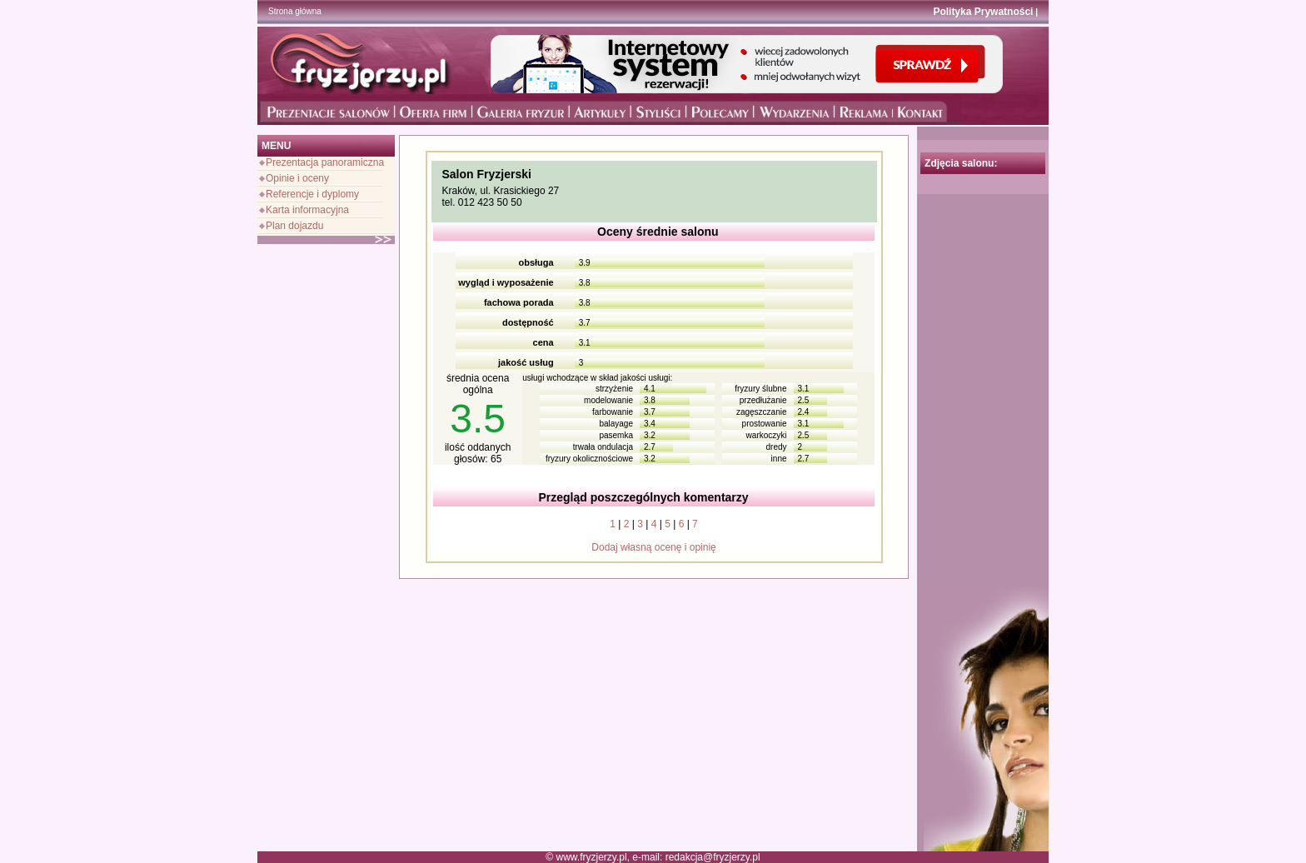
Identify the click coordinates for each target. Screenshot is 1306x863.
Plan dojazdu (294, 226)
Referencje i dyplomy (312, 194)
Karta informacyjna (307, 210)
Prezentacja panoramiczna (325, 162)
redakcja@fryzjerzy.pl (712, 857)
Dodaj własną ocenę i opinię (653, 547)
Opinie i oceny (297, 178)
